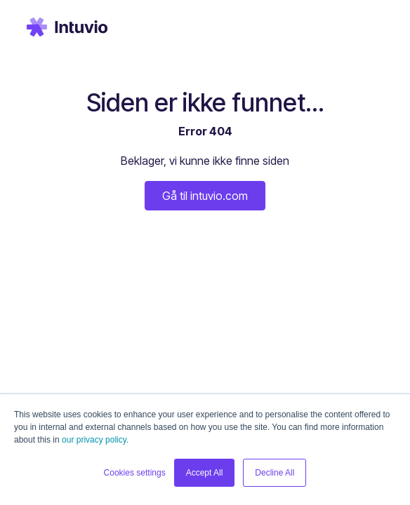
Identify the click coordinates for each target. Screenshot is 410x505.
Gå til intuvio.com (205, 196)
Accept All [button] (204, 473)
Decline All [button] (274, 473)
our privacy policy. (95, 440)
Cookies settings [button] (135, 473)
